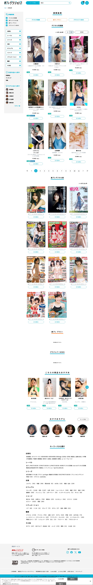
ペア (29, 508)
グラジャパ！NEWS (14, 25)
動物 (64, 526)
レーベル (9, 35)
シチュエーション (11, 57)
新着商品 (8, 75)
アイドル (42, 515)
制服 (40, 483)
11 (78, 171)
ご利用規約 (13, 571)
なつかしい (61, 499)
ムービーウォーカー (67, 459)
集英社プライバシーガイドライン (26, 571)
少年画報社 (29, 459)
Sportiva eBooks (58, 468)
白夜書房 (54, 459)
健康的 (30, 492)
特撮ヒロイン (32, 519)
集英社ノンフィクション (46, 468)
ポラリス (36, 477)
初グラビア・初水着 (43, 526)
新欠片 (45, 459)
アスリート (63, 519)
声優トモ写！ (30, 477)
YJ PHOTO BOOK (44, 465)
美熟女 (50, 499)
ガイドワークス (36, 456)
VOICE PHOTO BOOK (64, 474)
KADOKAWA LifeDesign (55, 456)
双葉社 (59, 459)
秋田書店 (28, 456)
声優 (69, 515)
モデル (60, 515)
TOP (5, 7)
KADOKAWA (44, 456)
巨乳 (43, 490)
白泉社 (49, 459)
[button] (87, 387)
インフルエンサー (77, 517)
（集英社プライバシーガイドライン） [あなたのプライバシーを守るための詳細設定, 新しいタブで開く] (10, 583)
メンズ (56, 526)
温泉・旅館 (66, 508)
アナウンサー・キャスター (59, 517)
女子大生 (78, 515)
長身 (81, 490)
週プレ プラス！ (13, 23)
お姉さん (40, 499)
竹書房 (35, 459)
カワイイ (72, 499)
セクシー (31, 501)
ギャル (79, 492)
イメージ (9, 52)
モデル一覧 (17, 106)
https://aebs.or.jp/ (25, 563)
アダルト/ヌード (73, 519)
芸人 (53, 519)
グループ (46, 508)
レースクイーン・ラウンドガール (38, 517)
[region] (46, 581)
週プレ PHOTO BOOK (32, 465)
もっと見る (83, 419)
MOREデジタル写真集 (66, 465)
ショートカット (62, 490)
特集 (7, 80)
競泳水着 (49, 483)
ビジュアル (10, 48)
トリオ (37, 508)
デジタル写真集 (13, 18)
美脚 (73, 490)
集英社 (73, 456)
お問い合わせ (70, 571)
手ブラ (30, 526)
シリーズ (9, 40)
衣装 (8, 44)
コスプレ (31, 483)
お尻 (51, 490)
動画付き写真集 (53, 474)
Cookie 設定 (53, 571)
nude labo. (43, 477)
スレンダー (32, 490)
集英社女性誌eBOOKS (32, 468)
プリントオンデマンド (77, 474)
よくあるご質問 (62, 571)
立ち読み (36, 75)
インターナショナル (66, 492)
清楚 (41, 501)
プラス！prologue (43, 474)
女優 (51, 515)
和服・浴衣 (69, 483)
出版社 (9, 31)
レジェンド (44, 519)
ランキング (8, 78)
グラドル (31, 515)
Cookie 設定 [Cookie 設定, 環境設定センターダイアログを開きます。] (61, 578)
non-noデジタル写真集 (79, 465)
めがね (59, 483)
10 (74, 171)
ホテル (56, 508)
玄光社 (64, 456)
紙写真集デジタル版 (31, 474)
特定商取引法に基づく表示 (42, 571)
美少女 (30, 499)
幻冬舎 (68, 456)
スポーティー (52, 492)
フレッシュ (41, 492)
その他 (9, 65)
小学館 (84, 456)
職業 (8, 61)
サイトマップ (79, 571)
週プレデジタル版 (13, 20)
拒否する (72, 578)
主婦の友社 (78, 456)
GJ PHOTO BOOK (54, 465)
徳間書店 (39, 459)
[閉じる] (90, 581)
